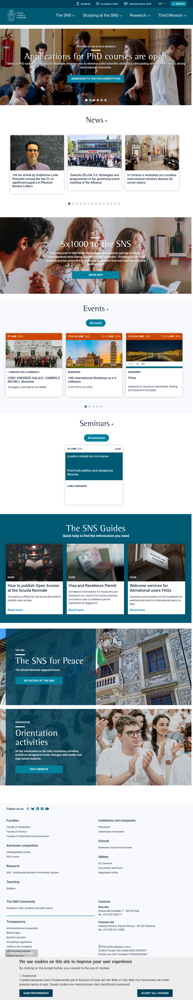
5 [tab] (101, 100)
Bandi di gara (14, 933)
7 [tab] (92, 205)
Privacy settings (21, 953)
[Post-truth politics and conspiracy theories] (94, 478)
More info (96, 275)
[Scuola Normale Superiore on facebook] (42, 808)
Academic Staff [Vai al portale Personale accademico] (110, 3)
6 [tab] (105, 100)
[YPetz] (154, 366)
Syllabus (11, 888)
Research (138, 15)
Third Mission (170, 15)
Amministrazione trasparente (24, 928)
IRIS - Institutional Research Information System (35, 872)
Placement (104, 826)
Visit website (39, 772)
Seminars (96, 426)
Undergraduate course (20, 851)
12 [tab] (111, 205)
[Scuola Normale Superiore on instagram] (28, 808)
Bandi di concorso (17, 937)
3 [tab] (94, 100)
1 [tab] (86, 100)
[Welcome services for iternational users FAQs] (156, 582)
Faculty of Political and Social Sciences (29, 835)
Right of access (16, 956)
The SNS (63, 15)
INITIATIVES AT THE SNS (39, 683)
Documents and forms (111, 867)
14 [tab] (119, 205)
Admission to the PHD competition (95, 78)
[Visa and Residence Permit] (95, 582)
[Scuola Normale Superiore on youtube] (47, 808)
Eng (162, 4)
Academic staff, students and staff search (31, 908)
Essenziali (29, 976)
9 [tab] (100, 205)
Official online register (19, 951)
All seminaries (96, 440)
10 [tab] (104, 205)
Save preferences (36, 993)
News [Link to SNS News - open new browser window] (96, 121)
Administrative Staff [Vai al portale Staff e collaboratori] (140, 3)
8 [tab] (96, 205)
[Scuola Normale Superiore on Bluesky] (32, 808)
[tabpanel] (95, 67)
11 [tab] (107, 205)
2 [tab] (90, 100)
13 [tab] (115, 205)
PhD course (13, 856)
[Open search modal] (179, 3)
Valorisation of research (112, 830)
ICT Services (105, 862)
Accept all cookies (155, 993)
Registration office (109, 872)
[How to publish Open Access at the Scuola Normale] (34, 582)
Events (96, 310)
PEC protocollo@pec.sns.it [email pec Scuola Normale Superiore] (116, 946)
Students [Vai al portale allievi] (86, 3)
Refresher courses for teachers (116, 846)
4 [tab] (98, 100)
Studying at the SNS (100, 15)
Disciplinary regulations (20, 942)
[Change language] (165, 3)
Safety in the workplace (20, 947)
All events (96, 324)
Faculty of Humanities (20, 826)
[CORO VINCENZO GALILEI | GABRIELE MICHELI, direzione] (34, 365)
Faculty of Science (17, 830)
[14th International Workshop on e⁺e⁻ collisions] (94, 365)
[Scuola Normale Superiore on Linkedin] (37, 808)
